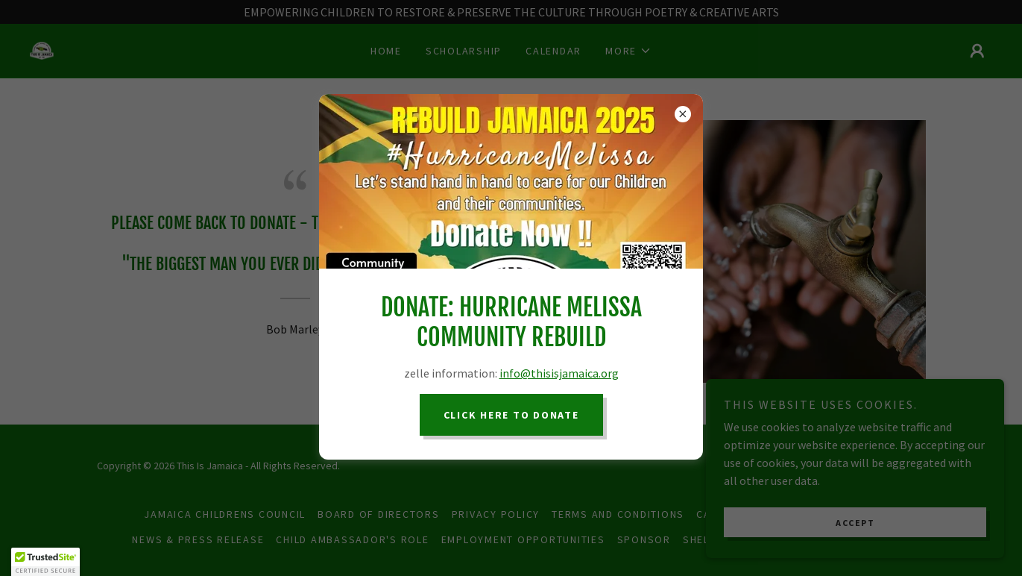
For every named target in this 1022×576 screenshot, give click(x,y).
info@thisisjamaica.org (559, 373)
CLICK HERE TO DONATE (511, 415)
